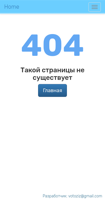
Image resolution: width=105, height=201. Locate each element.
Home (11, 6)
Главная (52, 90)
